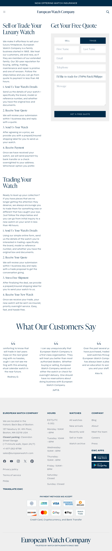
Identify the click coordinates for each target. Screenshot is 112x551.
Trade (92, 41)
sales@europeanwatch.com (18, 453)
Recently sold (76, 432)
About (95, 426)
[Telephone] (80, 67)
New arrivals (76, 426)
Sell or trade (76, 438)
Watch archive (77, 443)
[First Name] (66, 49)
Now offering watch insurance (56, 3)
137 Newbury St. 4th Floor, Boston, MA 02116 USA (17, 431)
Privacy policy (10, 469)
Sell (67, 41)
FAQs (6, 481)
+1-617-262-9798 (12, 448)
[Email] (80, 58)
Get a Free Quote (80, 114)
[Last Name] (93, 49)
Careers (96, 438)
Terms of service (12, 475)
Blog (94, 420)
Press (95, 443)
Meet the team (99, 432)
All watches (75, 420)
